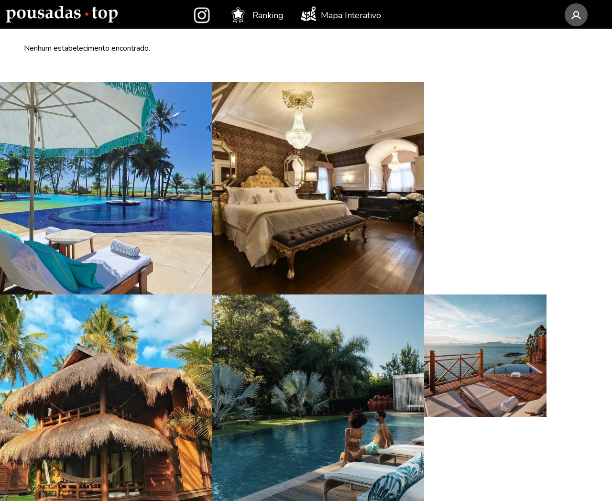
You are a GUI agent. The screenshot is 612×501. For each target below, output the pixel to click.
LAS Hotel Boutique (63, 329)
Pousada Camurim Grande (75, 311)
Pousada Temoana (59, 438)
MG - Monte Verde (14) (359, 274)
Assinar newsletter (502, 378)
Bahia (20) (188, 383)
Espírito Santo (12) (205, 438)
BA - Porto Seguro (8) (357, 393)
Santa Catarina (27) (206, 365)
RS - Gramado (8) (348, 429)
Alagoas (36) (194, 329)
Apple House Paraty (63, 365)
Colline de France (58, 292)
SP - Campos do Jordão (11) (369, 311)
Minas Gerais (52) (203, 292)
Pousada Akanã (54, 401)
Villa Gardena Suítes (63, 420)
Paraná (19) (191, 401)
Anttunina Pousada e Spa (73, 274)
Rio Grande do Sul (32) (214, 347)
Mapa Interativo (341, 14)
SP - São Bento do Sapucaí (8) (372, 411)
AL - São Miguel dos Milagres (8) (372, 370)
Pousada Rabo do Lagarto (74, 383)
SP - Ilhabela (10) (348, 347)
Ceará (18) (189, 420)
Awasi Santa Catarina (64, 347)
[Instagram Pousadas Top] (474, 310)
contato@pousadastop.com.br (533, 277)
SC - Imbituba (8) (348, 447)
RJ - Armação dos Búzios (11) (371, 329)
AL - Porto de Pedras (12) (364, 292)
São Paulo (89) (198, 274)
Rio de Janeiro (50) (205, 311)
